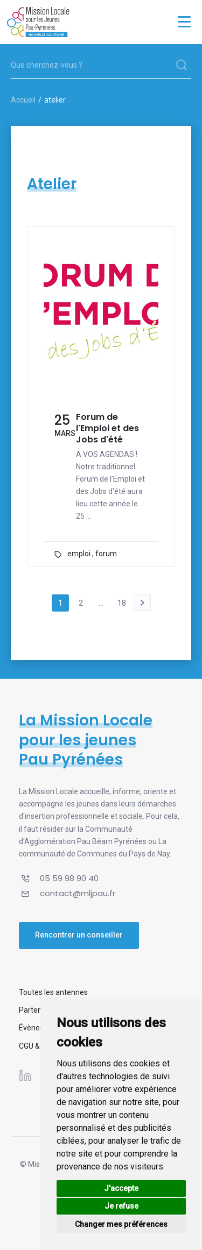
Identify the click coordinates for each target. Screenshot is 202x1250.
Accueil (23, 100)
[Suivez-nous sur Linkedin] (25, 1075)
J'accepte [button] (121, 1188)
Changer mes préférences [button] (121, 1224)
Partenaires (39, 1010)
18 (121, 603)
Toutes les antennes (53, 992)
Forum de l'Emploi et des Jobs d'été (107, 428)
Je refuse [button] (121, 1206)
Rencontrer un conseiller (79, 935)
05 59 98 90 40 (69, 878)
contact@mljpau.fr (77, 893)
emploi (78, 553)
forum (106, 553)
